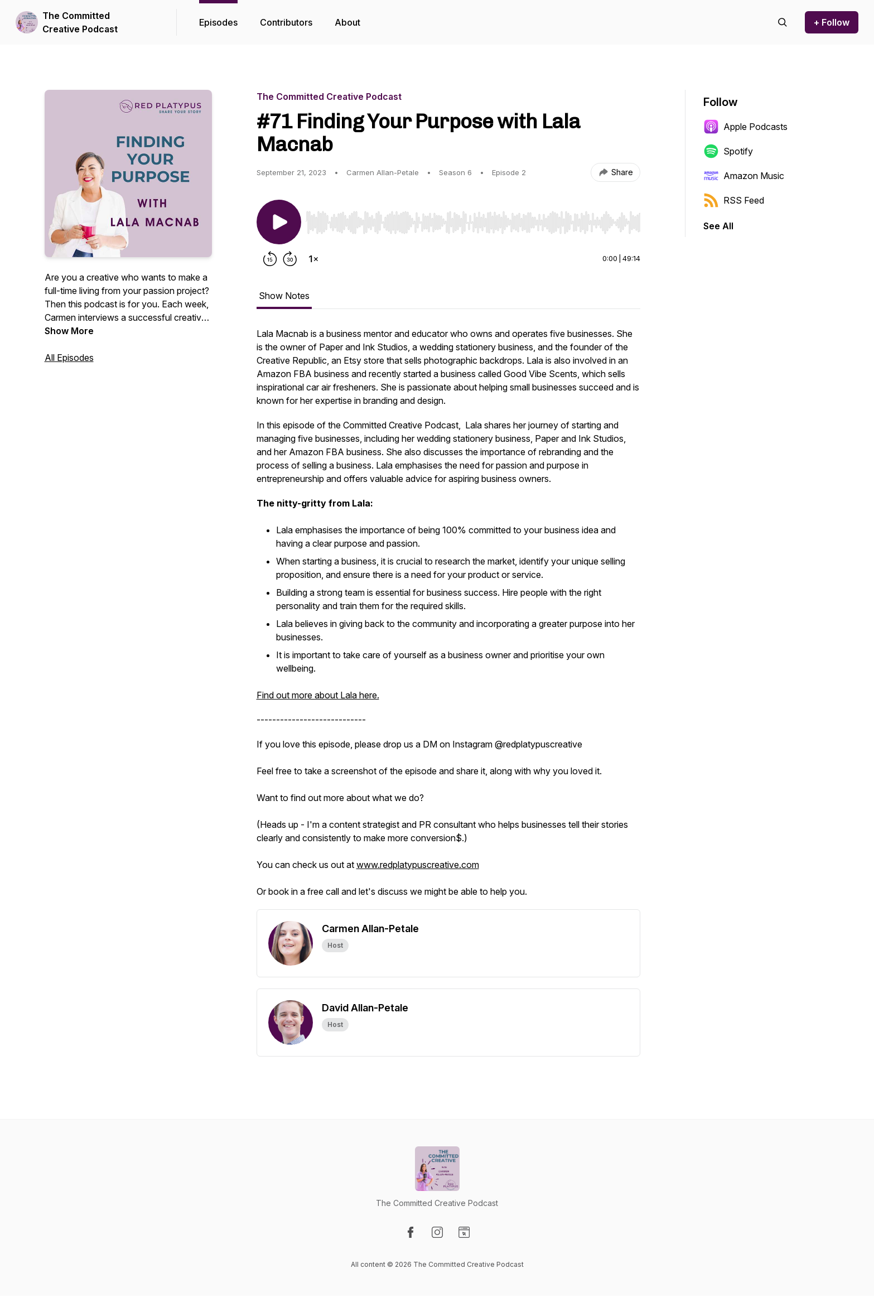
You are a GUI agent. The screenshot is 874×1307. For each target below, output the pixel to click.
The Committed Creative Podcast (80, 22)
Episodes (218, 22)
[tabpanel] (448, 618)
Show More (69, 330)
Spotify (728, 151)
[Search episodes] (782, 22)
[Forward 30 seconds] (290, 259)
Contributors (286, 22)
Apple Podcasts (745, 126)
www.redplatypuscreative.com (417, 864)
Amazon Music (743, 176)
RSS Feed (733, 200)
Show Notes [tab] (284, 295)
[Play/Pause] (279, 222)
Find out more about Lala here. (318, 695)
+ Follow (831, 22)
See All (718, 226)
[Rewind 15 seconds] (270, 259)
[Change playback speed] (313, 259)
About (347, 22)
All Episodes (69, 357)
